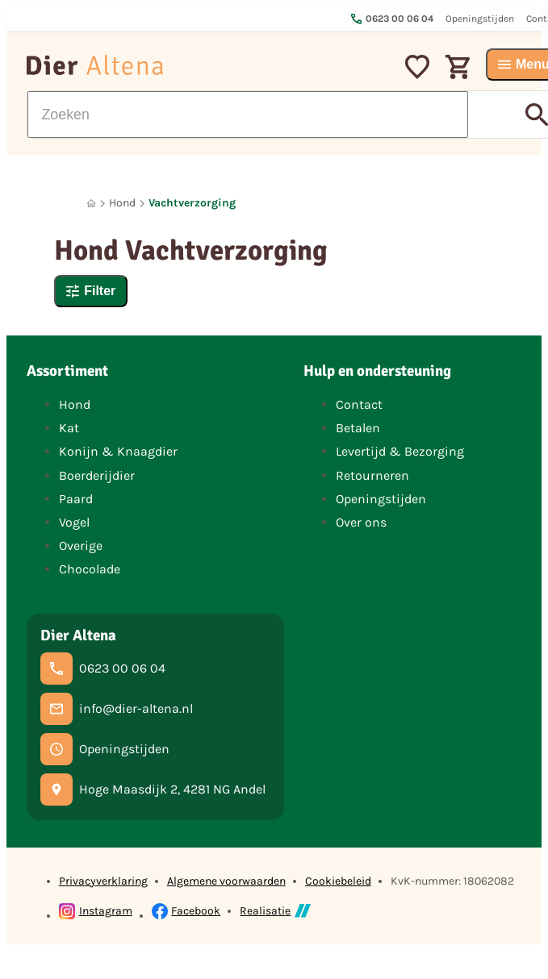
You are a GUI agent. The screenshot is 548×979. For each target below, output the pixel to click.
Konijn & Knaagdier (118, 451)
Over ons (361, 522)
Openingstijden (381, 498)
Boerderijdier (97, 475)
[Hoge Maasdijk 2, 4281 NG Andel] (153, 789)
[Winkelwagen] (458, 64)
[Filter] (91, 291)
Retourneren (372, 475)
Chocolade (89, 569)
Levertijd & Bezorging (400, 451)
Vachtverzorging (192, 203)
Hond (122, 203)
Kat (69, 427)
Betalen (358, 427)
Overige (80, 545)
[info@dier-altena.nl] (116, 709)
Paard (76, 498)
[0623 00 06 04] (102, 668)
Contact (359, 404)
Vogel (74, 522)
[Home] (91, 203)
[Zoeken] (247, 114)
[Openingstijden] (104, 749)
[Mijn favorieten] (417, 64)
